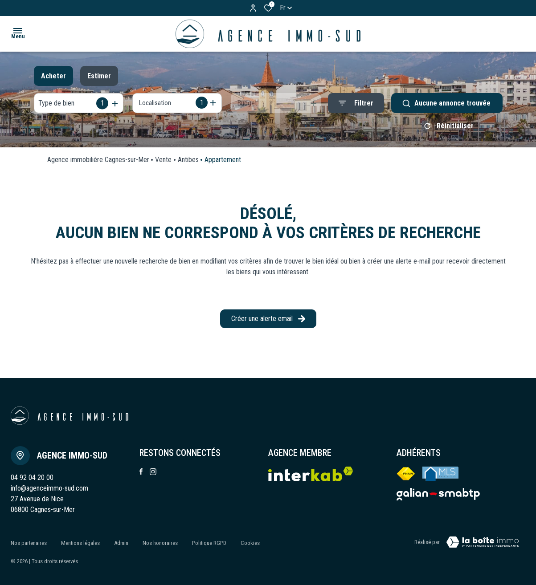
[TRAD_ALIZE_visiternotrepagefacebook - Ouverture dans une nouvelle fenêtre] (141, 474)
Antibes (188, 162)
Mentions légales (80, 543)
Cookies (250, 543)
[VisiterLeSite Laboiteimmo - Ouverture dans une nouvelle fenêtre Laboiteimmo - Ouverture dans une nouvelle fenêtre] (482, 545)
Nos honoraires (160, 543)
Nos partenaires (29, 543)
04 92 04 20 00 (32, 480)
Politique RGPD (209, 543)
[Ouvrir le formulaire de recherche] (356, 103)
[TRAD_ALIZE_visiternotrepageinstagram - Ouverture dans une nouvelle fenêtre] (153, 474)
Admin (121, 543)
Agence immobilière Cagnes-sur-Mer (98, 162)
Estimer (99, 76)
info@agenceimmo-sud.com (49, 491)
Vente (163, 162)
